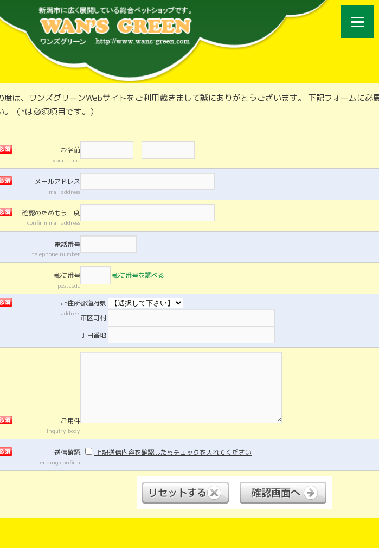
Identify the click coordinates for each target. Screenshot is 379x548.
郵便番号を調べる (138, 275)
